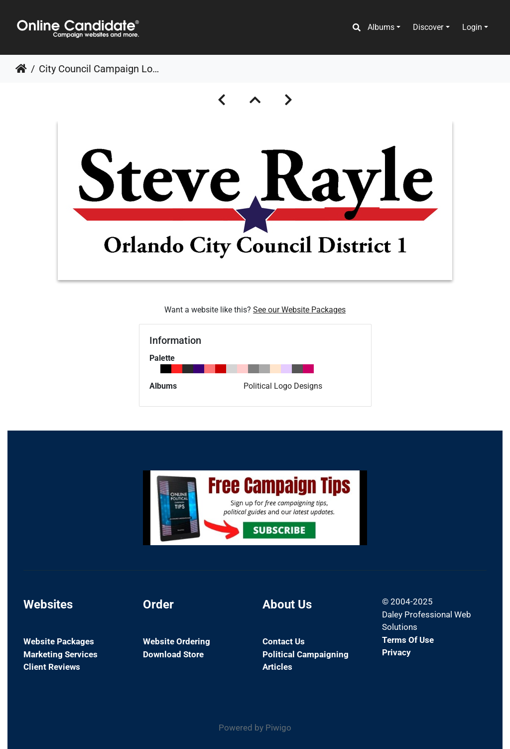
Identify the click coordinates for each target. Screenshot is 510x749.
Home (21, 68)
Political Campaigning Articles (305, 660)
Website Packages (58, 641)
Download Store (173, 654)
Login (472, 27)
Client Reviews (51, 667)
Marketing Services (60, 654)
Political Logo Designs (283, 386)
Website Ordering (176, 641)
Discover (428, 27)
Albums (381, 27)
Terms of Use (408, 640)
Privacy (396, 652)
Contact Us (283, 641)
